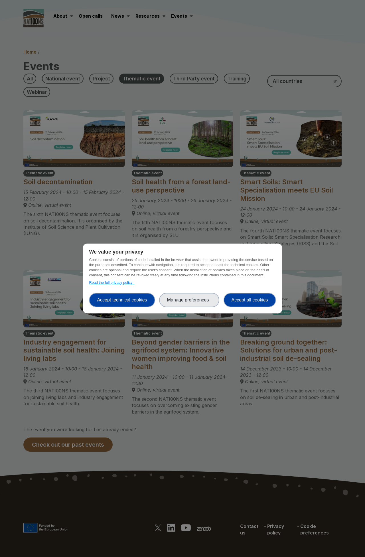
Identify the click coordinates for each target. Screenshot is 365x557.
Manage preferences (189, 299)
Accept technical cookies (122, 299)
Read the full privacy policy (111, 282)
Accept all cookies (250, 299)
